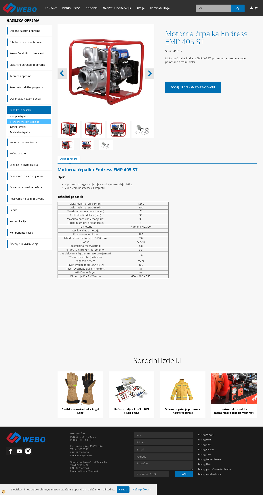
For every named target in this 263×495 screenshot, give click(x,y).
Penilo (13, 210)
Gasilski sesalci (18, 126)
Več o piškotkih (142, 489)
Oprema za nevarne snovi (25, 98)
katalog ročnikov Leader (210, 474)
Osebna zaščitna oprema (25, 30)
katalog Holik (204, 439)
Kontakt (51, 8)
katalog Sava (204, 454)
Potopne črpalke (19, 116)
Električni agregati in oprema (27, 64)
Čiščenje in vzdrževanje (24, 244)
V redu (123, 489)
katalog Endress (206, 449)
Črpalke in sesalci (20, 110)
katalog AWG (204, 444)
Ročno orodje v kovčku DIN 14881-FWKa (131, 411)
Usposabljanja (160, 8)
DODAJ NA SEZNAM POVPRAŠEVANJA (193, 87)
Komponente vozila (21, 232)
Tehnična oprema (20, 76)
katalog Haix (204, 464)
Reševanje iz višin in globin (26, 176)
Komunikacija (18, 221)
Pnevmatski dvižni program (26, 87)
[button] (149, 73)
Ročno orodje (18, 153)
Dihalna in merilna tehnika (26, 42)
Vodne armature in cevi (24, 142)
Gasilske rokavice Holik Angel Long (80, 411)
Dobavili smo (71, 8)
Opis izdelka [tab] (69, 159)
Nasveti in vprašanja (117, 8)
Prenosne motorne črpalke (24, 121)
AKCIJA (141, 8)
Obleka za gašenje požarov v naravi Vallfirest (183, 411)
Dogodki (92, 8)
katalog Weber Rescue (209, 459)
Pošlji (184, 474)
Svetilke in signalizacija (24, 164)
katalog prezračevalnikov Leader (214, 469)
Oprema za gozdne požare (26, 187)
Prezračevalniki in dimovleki (27, 53)
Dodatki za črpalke (20, 132)
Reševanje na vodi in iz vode (27, 198)
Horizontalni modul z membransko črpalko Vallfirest (234, 411)
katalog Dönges (206, 434)
